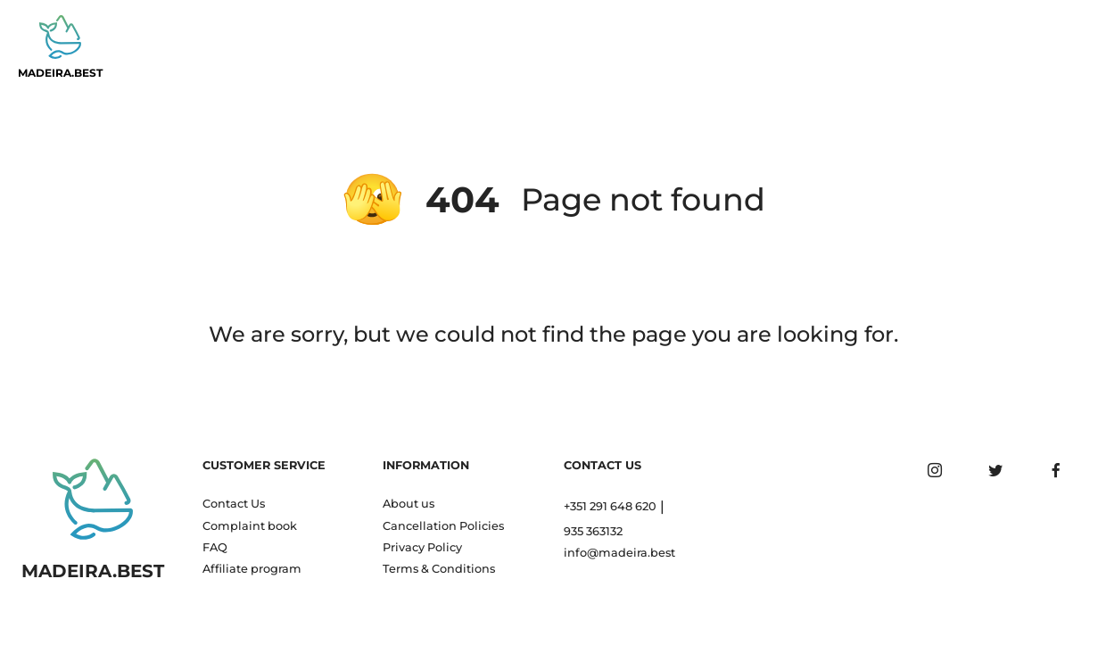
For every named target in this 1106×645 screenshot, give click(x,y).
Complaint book (249, 526)
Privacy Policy (422, 547)
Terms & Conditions (439, 568)
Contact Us (233, 503)
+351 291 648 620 (610, 506)
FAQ (214, 547)
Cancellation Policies (443, 526)
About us (408, 503)
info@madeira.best (619, 552)
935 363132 (593, 531)
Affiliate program (251, 568)
